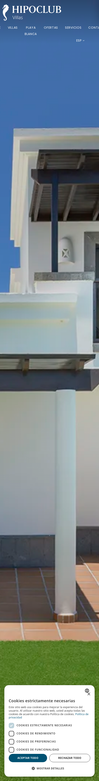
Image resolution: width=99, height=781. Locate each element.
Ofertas (51, 27)
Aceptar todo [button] (27, 758)
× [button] (88, 694)
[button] (49, 768)
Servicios (73, 27)
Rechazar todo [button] (69, 758)
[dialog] (49, 731)
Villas (13, 27)
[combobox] (87, 690)
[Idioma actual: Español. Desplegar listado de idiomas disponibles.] (79, 40)
